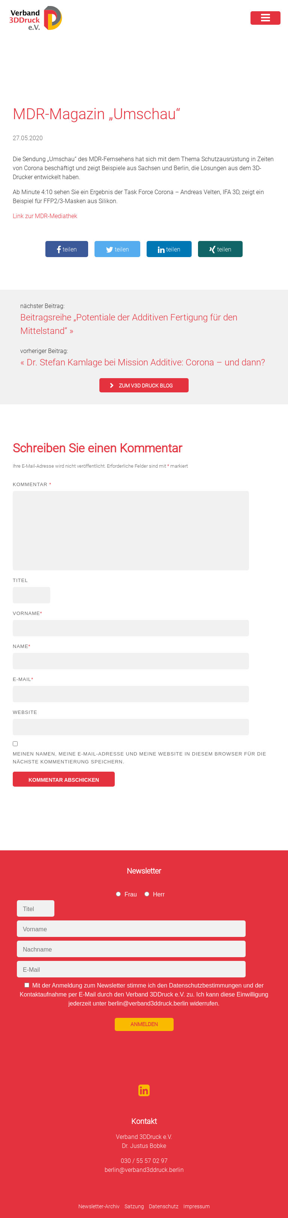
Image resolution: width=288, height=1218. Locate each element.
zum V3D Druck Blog (146, 386)
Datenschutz (163, 1206)
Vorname (27, 613)
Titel (20, 580)
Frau (130, 894)
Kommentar (32, 484)
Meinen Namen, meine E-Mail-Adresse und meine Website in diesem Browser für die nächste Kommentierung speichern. (139, 758)
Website (25, 712)
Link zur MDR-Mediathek (45, 216)
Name (22, 646)
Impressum (196, 1206)
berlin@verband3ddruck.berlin (144, 1169)
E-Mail (23, 679)
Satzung (134, 1206)
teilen (67, 249)
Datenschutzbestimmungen (205, 985)
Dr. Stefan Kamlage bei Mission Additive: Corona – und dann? (146, 362)
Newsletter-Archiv (99, 1206)
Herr (159, 894)
